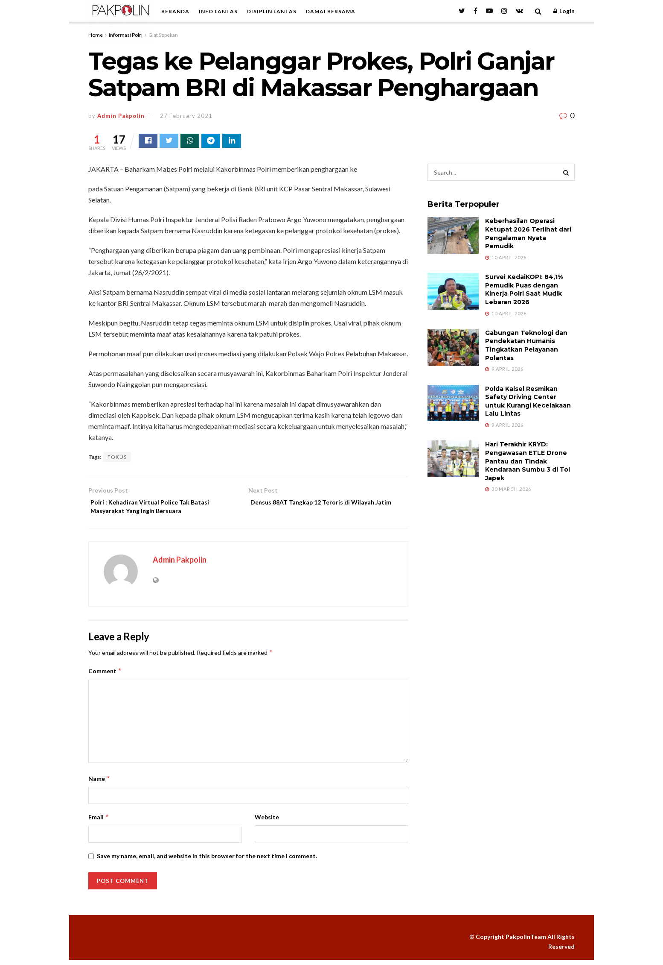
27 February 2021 (186, 115)
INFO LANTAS (218, 11)
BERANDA (175, 11)
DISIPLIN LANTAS (272, 11)
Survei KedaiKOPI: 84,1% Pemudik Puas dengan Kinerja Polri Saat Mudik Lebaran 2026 (524, 290)
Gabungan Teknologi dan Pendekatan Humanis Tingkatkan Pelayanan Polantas (526, 346)
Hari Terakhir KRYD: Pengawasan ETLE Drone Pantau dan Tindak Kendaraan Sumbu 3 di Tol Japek (527, 462)
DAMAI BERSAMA (330, 11)
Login (564, 11)
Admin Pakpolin (121, 115)
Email (98, 822)
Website (267, 822)
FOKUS (117, 458)
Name (99, 784)
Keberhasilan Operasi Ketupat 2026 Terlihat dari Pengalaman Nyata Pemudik (528, 234)
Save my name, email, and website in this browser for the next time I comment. (207, 861)
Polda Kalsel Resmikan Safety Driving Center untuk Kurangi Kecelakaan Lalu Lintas (528, 402)
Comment (105, 676)
